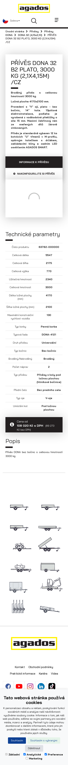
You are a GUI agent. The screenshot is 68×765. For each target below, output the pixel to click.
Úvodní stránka (14, 31)
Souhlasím (17, 740)
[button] (11, 20)
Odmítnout (34, 748)
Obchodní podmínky (40, 667)
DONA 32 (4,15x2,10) (30, 35)
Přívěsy (34, 31)
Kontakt (20, 667)
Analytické (32, 754)
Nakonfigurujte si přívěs (34, 173)
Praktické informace (22, 673)
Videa (54, 673)
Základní (12, 754)
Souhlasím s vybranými (43, 740)
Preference (54, 754)
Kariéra (43, 673)
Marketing (34, 758)
